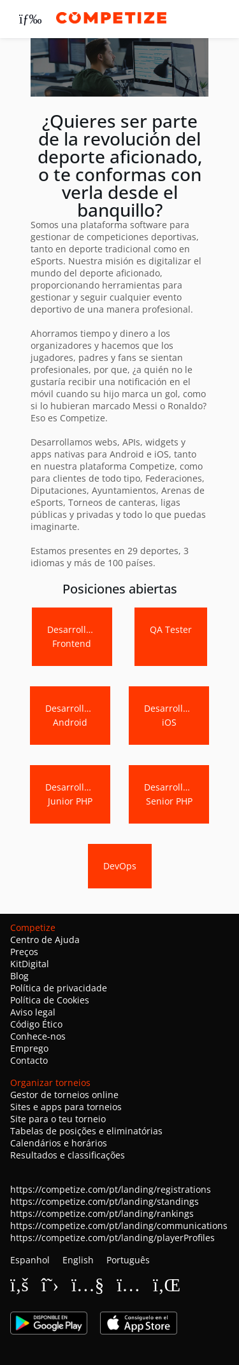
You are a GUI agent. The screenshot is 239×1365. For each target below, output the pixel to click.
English (78, 1260)
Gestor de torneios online (64, 1095)
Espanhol (30, 1260)
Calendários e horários (58, 1143)
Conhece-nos (38, 1036)
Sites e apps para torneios (66, 1107)
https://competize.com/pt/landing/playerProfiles (112, 1238)
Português (128, 1260)
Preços (24, 952)
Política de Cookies (49, 1000)
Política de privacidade (58, 988)
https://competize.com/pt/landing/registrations (110, 1189)
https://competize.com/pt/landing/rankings (102, 1213)
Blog (19, 976)
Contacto (29, 1060)
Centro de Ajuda (45, 940)
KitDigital (29, 964)
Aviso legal (32, 1012)
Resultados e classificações (67, 1155)
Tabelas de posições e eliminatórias (86, 1131)
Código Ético (36, 1024)
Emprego (29, 1048)
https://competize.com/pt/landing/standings (104, 1201)
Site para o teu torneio (58, 1119)
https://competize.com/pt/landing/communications (119, 1225)
